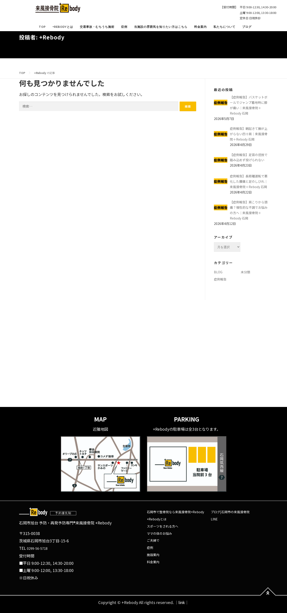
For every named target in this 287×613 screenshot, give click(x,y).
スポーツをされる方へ (162, 526)
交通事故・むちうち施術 (97, 26)
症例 (124, 26)
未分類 (245, 272)
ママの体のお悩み (159, 533)
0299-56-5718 (37, 548)
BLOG (218, 272)
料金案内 (200, 26)
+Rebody (40, 73)
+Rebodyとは (62, 26)
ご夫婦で (153, 540)
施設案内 (153, 554)
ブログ (247, 26)
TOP (42, 26)
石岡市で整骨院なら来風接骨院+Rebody (175, 512)
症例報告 (220, 279)
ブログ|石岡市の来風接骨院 (230, 512)
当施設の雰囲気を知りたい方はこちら (160, 26)
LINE (214, 519)
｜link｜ (182, 602)
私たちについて (224, 26)
